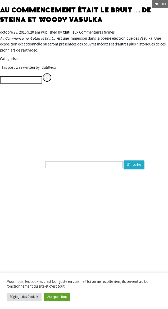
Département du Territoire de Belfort (84, 239)
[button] (47, 77)
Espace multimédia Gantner (93, 268)
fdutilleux (70, 32)
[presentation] (47, 181)
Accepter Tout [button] (57, 297)
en (164, 4)
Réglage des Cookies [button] (24, 297)
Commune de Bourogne (84, 256)
